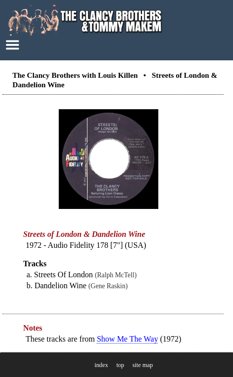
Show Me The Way (127, 339)
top (120, 365)
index (101, 365)
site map (142, 365)
